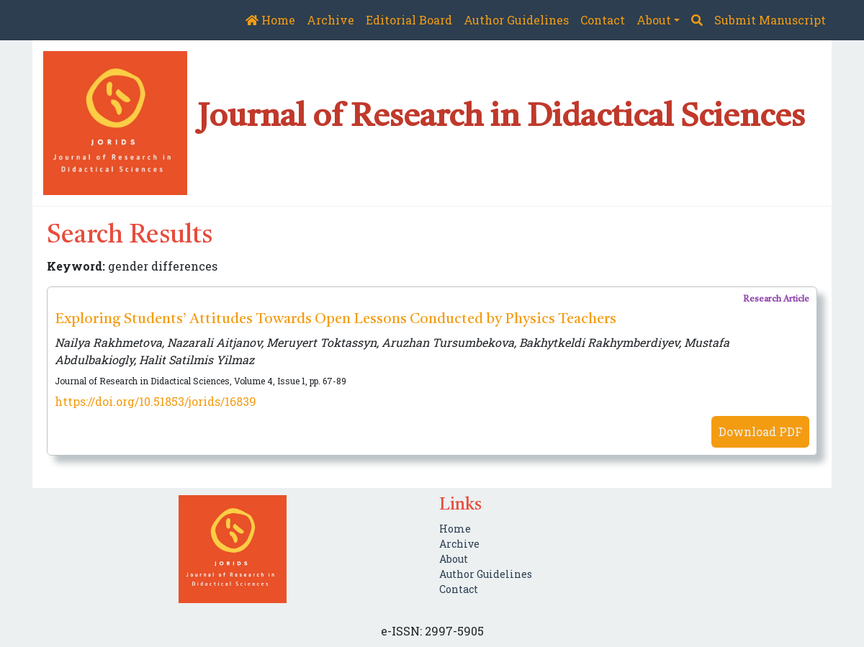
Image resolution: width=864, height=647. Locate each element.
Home (270, 19)
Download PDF (760, 431)
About (453, 559)
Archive (330, 19)
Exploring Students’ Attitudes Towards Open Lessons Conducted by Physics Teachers (335, 319)
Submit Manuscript (770, 19)
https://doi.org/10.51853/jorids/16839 (155, 401)
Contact (602, 19)
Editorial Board (409, 19)
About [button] (653, 19)
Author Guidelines (516, 19)
